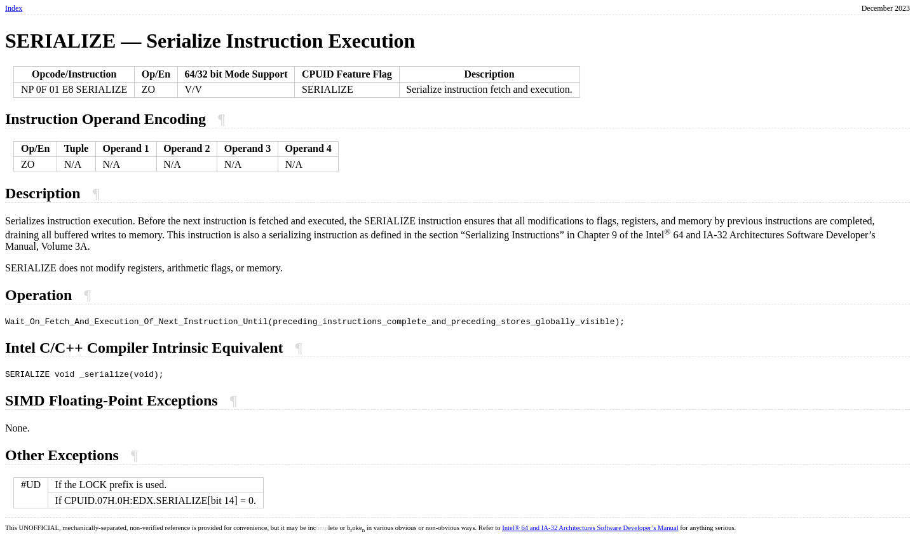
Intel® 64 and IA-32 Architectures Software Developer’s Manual (590, 531)
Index (13, 8)
